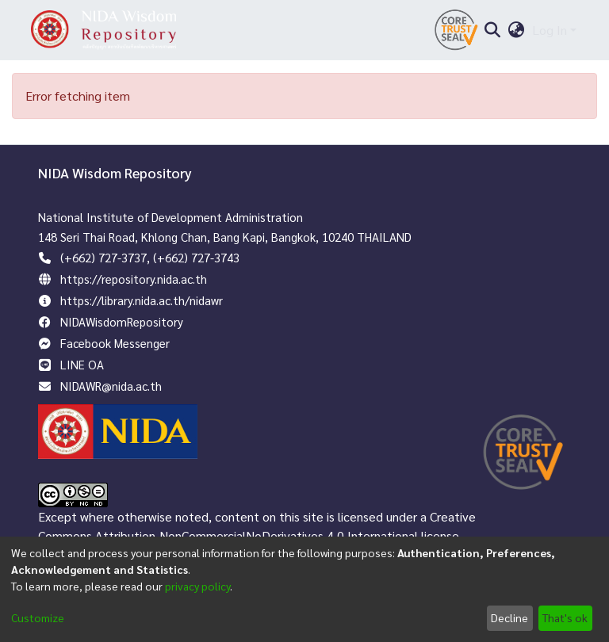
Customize (37, 617)
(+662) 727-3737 (103, 257)
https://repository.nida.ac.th (133, 278)
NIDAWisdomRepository (121, 321)
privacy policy (197, 586)
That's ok (565, 617)
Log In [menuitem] (549, 29)
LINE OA (82, 364)
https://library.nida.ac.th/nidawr (141, 300)
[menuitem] (517, 30)
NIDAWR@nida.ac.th (111, 385)
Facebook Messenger (115, 342)
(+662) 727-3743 (196, 257)
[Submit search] (492, 30)
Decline (509, 617)
